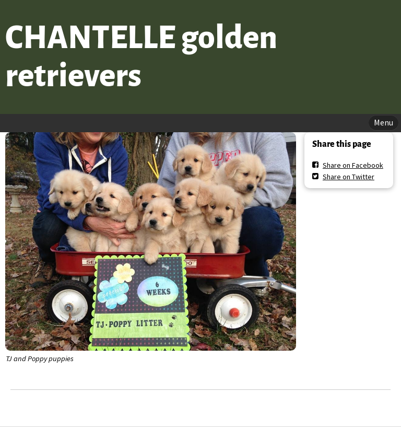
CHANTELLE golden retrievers (141, 56)
